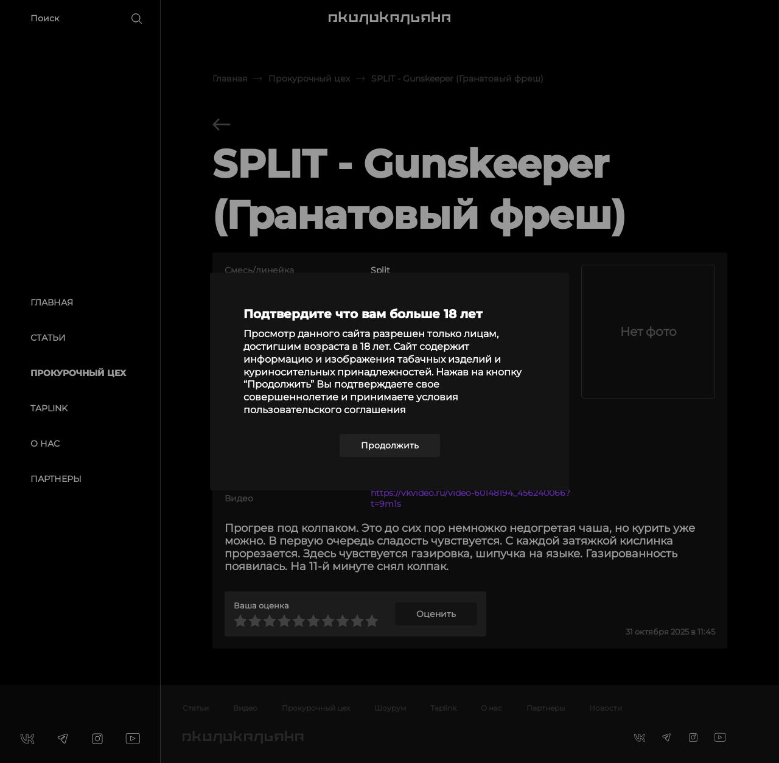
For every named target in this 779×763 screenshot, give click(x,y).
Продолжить (390, 445)
